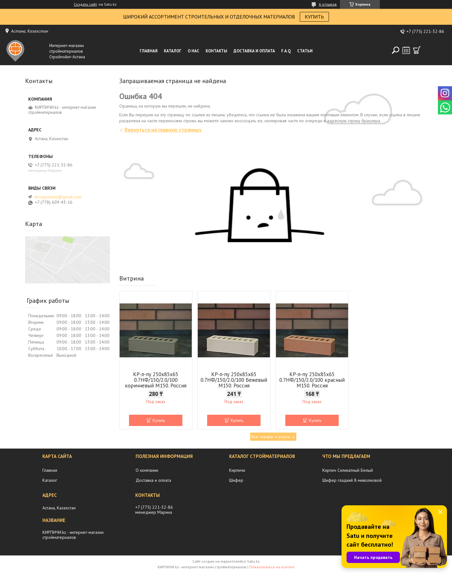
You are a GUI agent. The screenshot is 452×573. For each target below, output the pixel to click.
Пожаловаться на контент (272, 567)
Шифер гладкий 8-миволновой (352, 480)
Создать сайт (85, 4)
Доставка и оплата (254, 51)
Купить (159, 420)
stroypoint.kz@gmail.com (58, 196)
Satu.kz (253, 561)
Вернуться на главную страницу (163, 129)
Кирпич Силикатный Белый (347, 470)
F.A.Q (286, 51)
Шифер (236, 480)
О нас (193, 51)
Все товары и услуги (270, 436)
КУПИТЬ (314, 16)
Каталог (172, 51)
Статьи (305, 51)
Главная (149, 51)
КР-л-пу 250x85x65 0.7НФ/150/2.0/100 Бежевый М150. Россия (234, 379)
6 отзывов (328, 4)
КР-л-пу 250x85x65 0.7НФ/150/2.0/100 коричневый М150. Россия (155, 379)
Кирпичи (237, 470)
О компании (147, 470)
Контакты (216, 51)
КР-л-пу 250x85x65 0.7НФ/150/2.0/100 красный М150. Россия (312, 379)
